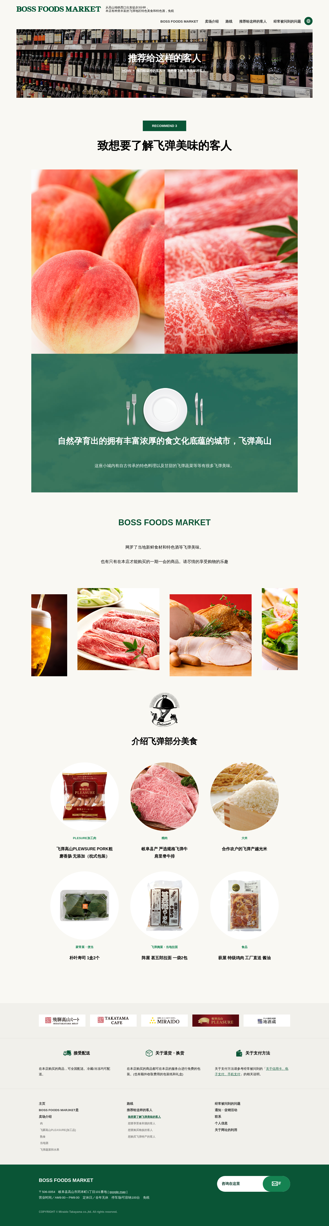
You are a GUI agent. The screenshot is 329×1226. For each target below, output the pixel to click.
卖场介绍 (212, 21)
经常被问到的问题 (287, 21)
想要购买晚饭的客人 (140, 1130)
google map (117, 1192)
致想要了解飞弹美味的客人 (144, 1116)
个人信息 (221, 1123)
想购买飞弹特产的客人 (141, 1136)
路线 (229, 21)
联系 (218, 1116)
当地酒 (44, 1143)
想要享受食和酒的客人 (141, 1123)
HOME (127, 70)
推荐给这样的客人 (253, 21)
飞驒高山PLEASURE (58, 1130)
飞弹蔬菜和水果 (49, 1149)
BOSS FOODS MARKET (179, 21)
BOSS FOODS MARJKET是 (59, 1110)
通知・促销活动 (226, 1110)
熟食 (42, 1136)
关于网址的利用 (226, 1130)
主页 (42, 1103)
